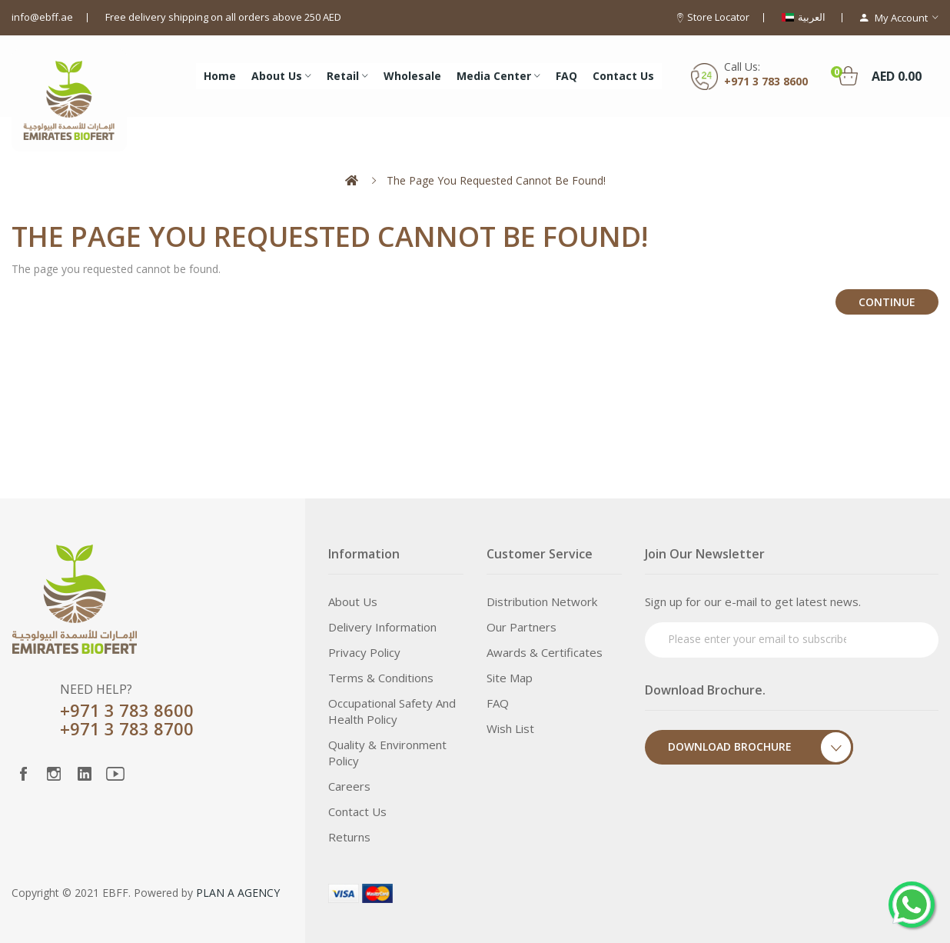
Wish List (510, 728)
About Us (352, 601)
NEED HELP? (96, 689)
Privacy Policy (364, 652)
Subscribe (898, 638)
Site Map (510, 677)
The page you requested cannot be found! (496, 180)
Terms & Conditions (380, 677)
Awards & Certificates (545, 652)
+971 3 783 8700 (127, 728)
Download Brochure (760, 747)
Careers (349, 786)
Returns (349, 837)
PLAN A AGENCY (238, 892)
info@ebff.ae (42, 17)
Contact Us (357, 811)
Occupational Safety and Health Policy (392, 711)
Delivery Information (382, 627)
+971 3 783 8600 (766, 81)
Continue (887, 302)
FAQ (498, 703)
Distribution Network (542, 601)
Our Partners (521, 627)
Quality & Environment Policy (387, 752)
